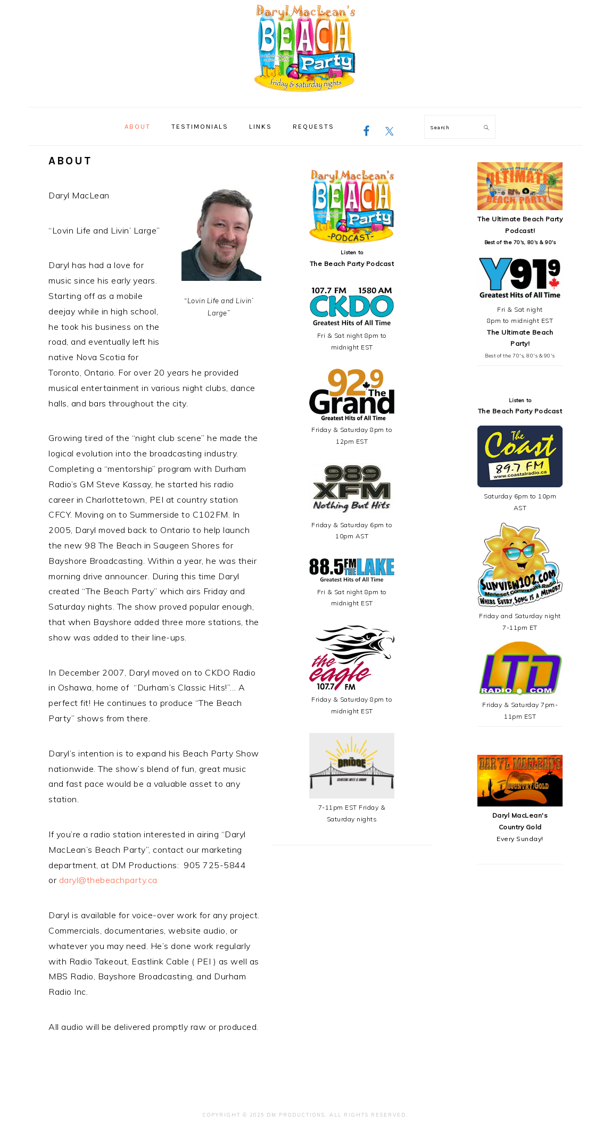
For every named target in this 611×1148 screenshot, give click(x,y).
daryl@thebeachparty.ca (108, 880)
